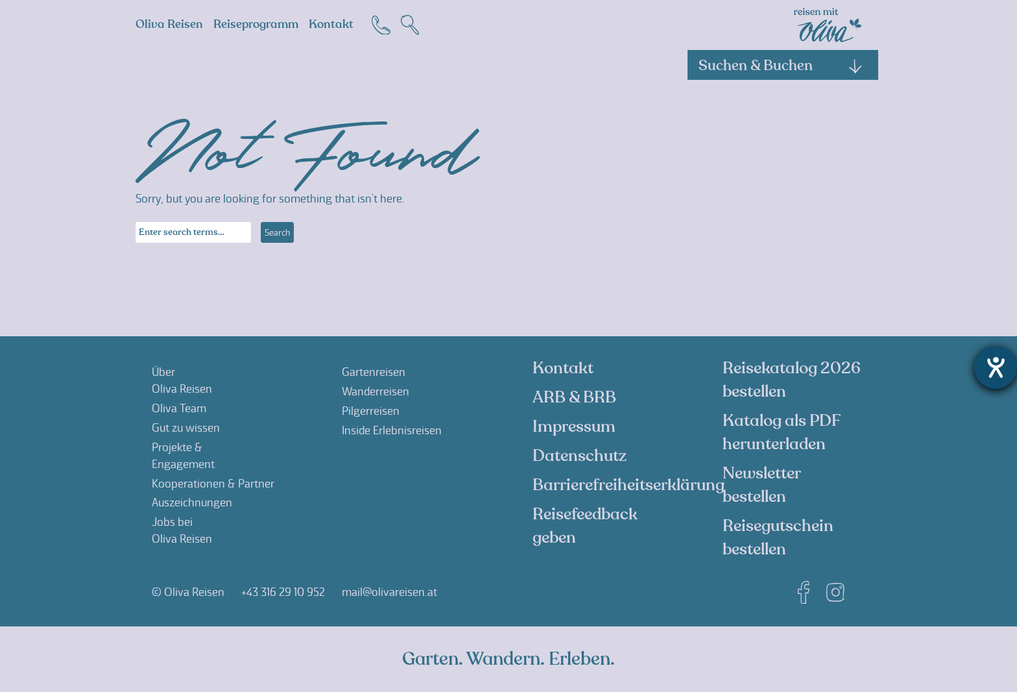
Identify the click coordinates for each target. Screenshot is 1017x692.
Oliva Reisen (169, 24)
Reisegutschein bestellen (778, 537)
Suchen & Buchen (781, 65)
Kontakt (331, 24)
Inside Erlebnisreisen (392, 430)
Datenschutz (579, 455)
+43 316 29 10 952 (283, 592)
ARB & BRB (574, 397)
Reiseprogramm (255, 24)
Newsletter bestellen (761, 485)
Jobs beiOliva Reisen (182, 530)
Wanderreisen (375, 391)
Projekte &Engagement (183, 455)
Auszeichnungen (192, 502)
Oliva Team (179, 408)
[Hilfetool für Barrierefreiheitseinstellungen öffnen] (995, 367)
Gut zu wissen (186, 428)
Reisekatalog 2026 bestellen (792, 380)
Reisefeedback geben (585, 526)
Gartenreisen (373, 372)
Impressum (574, 426)
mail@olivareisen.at (389, 592)
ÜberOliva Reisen (182, 380)
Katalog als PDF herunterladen (781, 432)
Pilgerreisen (371, 411)
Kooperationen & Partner (213, 483)
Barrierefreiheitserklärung (628, 485)
